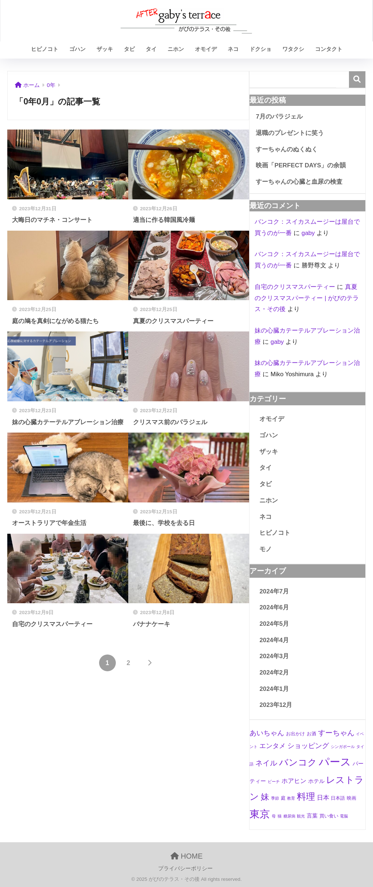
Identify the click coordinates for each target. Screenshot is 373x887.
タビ (129, 49)
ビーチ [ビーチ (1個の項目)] (274, 781)
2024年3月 (274, 656)
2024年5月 (274, 623)
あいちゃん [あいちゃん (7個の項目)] (267, 733)
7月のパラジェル (279, 116)
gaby (308, 233)
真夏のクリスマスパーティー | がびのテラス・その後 (307, 298)
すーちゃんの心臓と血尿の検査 (299, 181)
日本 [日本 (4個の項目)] (323, 797)
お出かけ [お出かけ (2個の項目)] (295, 733)
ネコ (233, 49)
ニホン (176, 49)
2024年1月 (274, 688)
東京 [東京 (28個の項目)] (260, 814)
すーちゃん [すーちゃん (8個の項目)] (336, 733)
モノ (265, 549)
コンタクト (328, 49)
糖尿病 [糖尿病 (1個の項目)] (289, 816)
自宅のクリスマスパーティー (295, 286)
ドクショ (260, 49)
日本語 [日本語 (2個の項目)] (338, 798)
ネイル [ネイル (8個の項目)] (266, 763)
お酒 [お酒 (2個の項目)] (311, 733)
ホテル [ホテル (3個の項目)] (316, 781)
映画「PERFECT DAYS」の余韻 (301, 165)
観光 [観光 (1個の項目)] (301, 816)
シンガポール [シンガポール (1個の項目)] (343, 746)
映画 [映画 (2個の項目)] (351, 798)
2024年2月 (274, 672)
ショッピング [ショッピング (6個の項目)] (308, 745)
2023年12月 (275, 704)
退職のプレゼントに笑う (290, 133)
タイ (151, 49)
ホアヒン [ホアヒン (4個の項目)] (294, 780)
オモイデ (206, 49)
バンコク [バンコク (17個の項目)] (298, 762)
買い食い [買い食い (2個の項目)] (328, 816)
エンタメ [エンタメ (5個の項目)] (272, 745)
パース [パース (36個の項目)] (335, 762)
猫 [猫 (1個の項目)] (280, 816)
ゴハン (77, 49)
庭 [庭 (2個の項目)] (283, 798)
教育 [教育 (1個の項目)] (291, 798)
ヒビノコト (44, 49)
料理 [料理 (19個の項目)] (306, 796)
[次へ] (149, 663)
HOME (186, 856)
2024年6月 (274, 607)
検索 (357, 79)
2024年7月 (274, 591)
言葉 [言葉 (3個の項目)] (312, 815)
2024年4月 (274, 640)
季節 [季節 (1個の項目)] (275, 798)
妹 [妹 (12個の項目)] (265, 797)
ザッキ (105, 49)
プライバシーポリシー (185, 868)
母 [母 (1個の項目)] (274, 816)
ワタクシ (293, 49)
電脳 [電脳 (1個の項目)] (344, 816)
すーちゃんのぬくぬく (287, 149)
